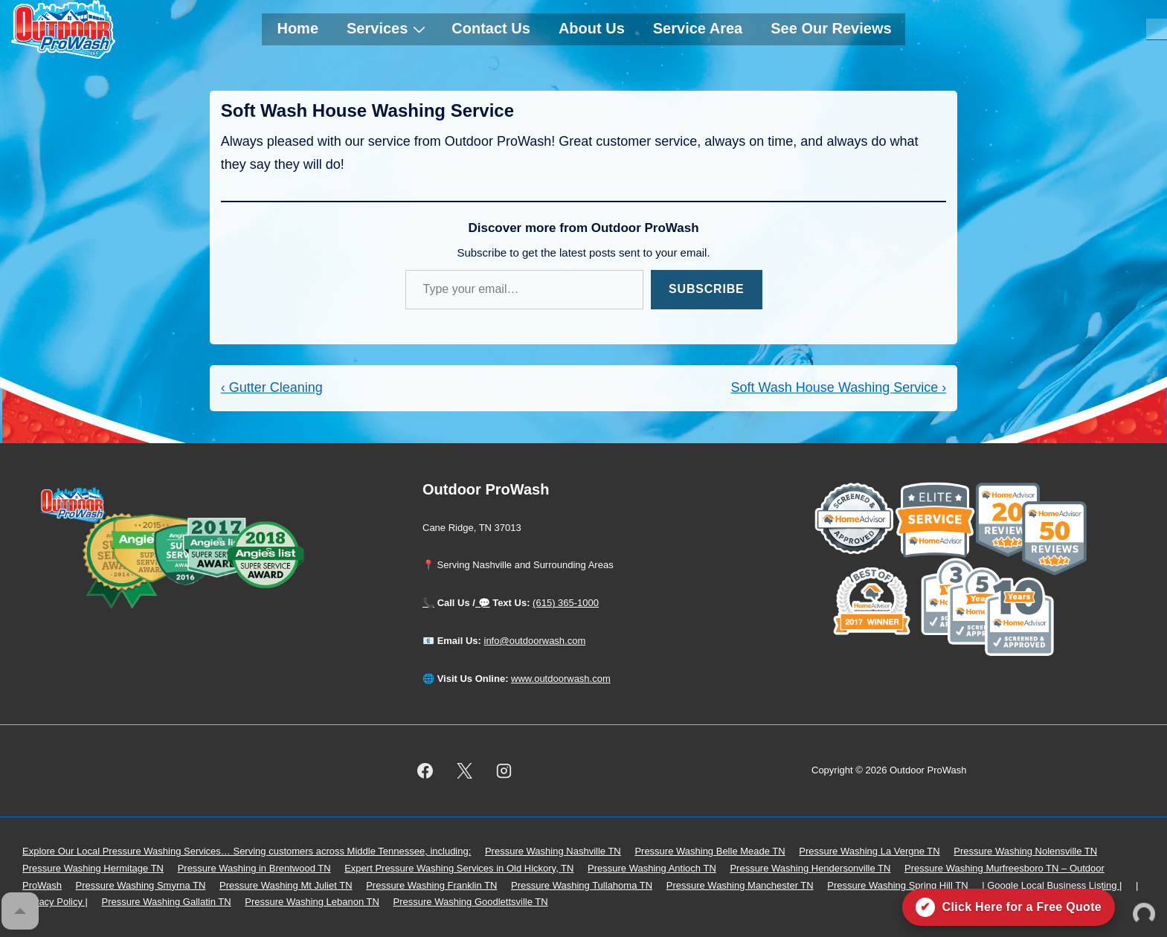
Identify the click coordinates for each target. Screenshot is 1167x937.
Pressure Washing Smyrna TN (141, 885)
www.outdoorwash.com (561, 678)
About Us (592, 28)
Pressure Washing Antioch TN (652, 868)
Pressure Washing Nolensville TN (1025, 851)
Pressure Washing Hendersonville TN (810, 868)
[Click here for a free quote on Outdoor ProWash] (1008, 907)
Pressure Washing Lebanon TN (312, 901)
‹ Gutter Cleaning (272, 387)
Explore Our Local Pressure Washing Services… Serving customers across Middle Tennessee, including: (246, 851)
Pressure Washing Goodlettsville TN (470, 901)
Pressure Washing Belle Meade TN (709, 851)
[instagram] (504, 771)
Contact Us (490, 28)
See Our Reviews (831, 28)
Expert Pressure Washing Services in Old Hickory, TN (458, 868)
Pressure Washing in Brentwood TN (254, 868)
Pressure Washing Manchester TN (740, 885)
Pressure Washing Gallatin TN (166, 901)
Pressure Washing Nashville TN (553, 851)
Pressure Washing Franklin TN (431, 885)
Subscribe (706, 289)
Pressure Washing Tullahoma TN (581, 885)
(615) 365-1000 (566, 602)
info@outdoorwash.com (535, 640)
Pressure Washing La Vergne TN (869, 851)
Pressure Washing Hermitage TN (93, 868)
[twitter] (465, 771)
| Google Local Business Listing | (1052, 885)
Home (297, 28)
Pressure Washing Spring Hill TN (897, 885)
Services (388, 28)
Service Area (697, 28)
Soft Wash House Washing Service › (838, 387)
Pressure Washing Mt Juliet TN (285, 885)
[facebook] (425, 771)
